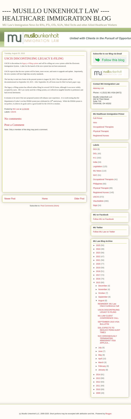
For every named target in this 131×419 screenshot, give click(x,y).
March (101, 362)
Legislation (97, 166)
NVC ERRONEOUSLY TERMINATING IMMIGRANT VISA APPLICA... (107, 339)
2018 (98, 271)
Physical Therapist (101, 131)
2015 (98, 282)
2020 (98, 264)
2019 (98, 268)
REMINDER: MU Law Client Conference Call (108, 305)
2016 (98, 279)
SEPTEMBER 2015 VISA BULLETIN (108, 323)
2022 (98, 256)
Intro (95, 122)
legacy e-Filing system (30, 63)
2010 (98, 389)
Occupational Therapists (103, 127)
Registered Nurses (101, 135)
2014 (98, 374)
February (102, 366)
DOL (95, 153)
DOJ (95, 149)
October (102, 293)
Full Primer (97, 118)
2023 (98, 253)
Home (45, 198)
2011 (98, 386)
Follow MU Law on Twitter (104, 232)
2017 (98, 275)
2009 (98, 393)
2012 (98, 382)
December (103, 286)
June (100, 351)
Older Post (79, 198)
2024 (98, 249)
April (100, 359)
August (101, 300)
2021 (98, 260)
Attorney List (98, 88)
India (95, 162)
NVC (95, 175)
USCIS (13, 112)
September (103, 297)
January (102, 370)
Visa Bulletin (98, 201)
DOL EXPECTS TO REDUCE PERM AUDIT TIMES (109, 330)
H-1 (94, 158)
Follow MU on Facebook (103, 219)
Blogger (108, 414)
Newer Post (9, 198)
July (100, 348)
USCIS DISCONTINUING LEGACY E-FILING (109, 311)
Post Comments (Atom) (50, 206)
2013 (98, 378)
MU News (97, 171)
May (100, 355)
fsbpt (95, 205)
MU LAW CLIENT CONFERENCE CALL (108, 317)
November (103, 289)
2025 (98, 245)
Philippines (97, 184)
